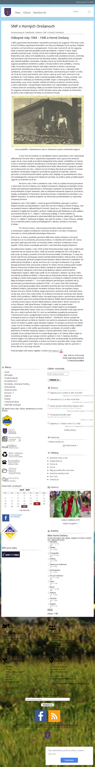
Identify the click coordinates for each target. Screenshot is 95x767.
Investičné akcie (11, 401)
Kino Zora (54, 476)
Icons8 (45, 727)
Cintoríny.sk (54, 479)
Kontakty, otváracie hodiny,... (17, 384)
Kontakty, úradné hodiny (61, 643)
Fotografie (54, 553)
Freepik (30, 727)
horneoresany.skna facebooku (16, 516)
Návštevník (39, 12)
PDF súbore (55, 350)
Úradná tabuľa (11, 378)
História (53, 598)
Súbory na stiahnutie (58, 564)
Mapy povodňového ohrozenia (62, 470)
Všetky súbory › (70, 430)
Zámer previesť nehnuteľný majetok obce (67, 406)
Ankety (53, 559)
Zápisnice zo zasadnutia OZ (72, 396)
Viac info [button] (52, 754)
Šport (52, 587)
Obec (18, 12)
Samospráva (55, 570)
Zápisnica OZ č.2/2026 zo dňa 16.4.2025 (66, 393)
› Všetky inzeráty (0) (56, 442)
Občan (27, 12)
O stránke (74, 725)
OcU (50, 725)
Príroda (9, 669)
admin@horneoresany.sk (62, 725)
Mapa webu (81, 2)
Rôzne (83, 420)
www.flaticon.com (56, 727)
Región (53, 604)
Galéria (7, 395)
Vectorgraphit (38, 727)
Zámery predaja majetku (75, 411)
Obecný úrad (57, 633)
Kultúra (53, 592)
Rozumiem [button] (69, 760)
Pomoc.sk (53, 464)
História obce (10, 390)
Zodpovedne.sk (56, 461)
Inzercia (55, 437)
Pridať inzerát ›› (70, 445)
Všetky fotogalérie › (70, 523)
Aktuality (8, 375)
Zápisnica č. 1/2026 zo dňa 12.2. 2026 (65, 423)
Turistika (9, 667)
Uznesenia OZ (77, 402)
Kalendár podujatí (12, 404)
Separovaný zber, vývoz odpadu (64, 645)
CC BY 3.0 (73, 727)
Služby (7, 398)
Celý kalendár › (25, 510)
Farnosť (55, 650)
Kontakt (90, 2)
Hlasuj (50, 610)
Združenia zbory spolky (15, 638)
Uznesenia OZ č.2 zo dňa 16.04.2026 (64, 399)
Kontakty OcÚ (10, 381)
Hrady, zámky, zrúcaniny (15, 672)
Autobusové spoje (13, 682)
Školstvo (55, 647)
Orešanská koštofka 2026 (60, 415)
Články (52, 547)
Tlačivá (54, 638)
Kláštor (54, 652)
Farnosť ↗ (9, 392)
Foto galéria (10, 646)
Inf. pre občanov (56, 576)
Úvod (6, 372)
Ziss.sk (52, 467)
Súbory (54, 387)
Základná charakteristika (15, 633)
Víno (7, 674)
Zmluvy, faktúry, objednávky (63, 640)
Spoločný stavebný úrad (59, 473)
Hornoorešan (11, 651)
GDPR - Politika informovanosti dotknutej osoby (70, 683)
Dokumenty (9, 387)
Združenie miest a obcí (59, 458)
